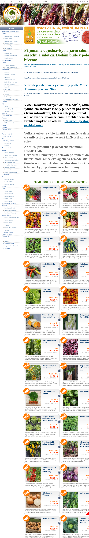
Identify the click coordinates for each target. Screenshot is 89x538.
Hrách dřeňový (8, 53)
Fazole (4, 33)
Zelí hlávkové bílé (9, 79)
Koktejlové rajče (9, 196)
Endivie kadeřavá (9, 162)
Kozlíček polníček (9, 167)
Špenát (4, 186)
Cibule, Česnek (6, 215)
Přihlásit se (22, 2)
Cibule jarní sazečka (10, 227)
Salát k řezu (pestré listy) (11, 160)
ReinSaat (80, 2)
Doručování (40, 2)
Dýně (3, 104)
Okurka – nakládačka (10, 67)
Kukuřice (4, 205)
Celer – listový (8, 181)
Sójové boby (8, 46)
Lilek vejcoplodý (7, 115)
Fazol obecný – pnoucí (11, 41)
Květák (6, 72)
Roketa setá (8, 170)
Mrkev (4, 125)
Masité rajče (8, 198)
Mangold (4, 113)
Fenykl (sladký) (6, 60)
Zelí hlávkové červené (10, 82)
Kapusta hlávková (9, 84)
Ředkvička (7, 143)
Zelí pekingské (8, 97)
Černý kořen (5, 174)
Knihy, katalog (6, 248)
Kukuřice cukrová (9, 208)
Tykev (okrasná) (9, 111)
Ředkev (6, 145)
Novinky (14, 2)
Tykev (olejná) (8, 109)
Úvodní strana (4, 2)
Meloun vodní (8, 120)
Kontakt (72, 2)
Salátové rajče (8, 193)
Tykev (6, 106)
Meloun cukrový (9, 123)
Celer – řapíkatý (9, 184)
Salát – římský (8, 157)
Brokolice (7, 77)
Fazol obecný (8, 38)
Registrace (30, 2)
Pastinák (4, 132)
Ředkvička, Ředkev (8, 140)
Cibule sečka (8, 222)
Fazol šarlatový (8, 43)
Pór (3, 138)
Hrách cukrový (8, 58)
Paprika (4, 127)
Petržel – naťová (7, 134)
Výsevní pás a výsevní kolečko (11, 31)
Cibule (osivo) (8, 220)
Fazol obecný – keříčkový (11, 36)
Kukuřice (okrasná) (10, 213)
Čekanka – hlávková (10, 165)
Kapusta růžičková (9, 74)
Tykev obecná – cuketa (9, 203)
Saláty (4, 150)
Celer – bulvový (9, 179)
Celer (3, 176)
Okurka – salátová (9, 65)
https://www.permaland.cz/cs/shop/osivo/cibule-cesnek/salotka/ (46, 78)
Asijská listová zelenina (11, 99)
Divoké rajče (8, 201)
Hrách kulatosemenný (10, 55)
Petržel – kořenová (7, 136)
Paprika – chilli (6, 129)
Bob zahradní (8, 48)
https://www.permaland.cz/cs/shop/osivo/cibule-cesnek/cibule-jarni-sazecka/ (51, 72)
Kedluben (7, 89)
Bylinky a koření (7, 234)
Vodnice (6, 94)
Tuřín (5, 92)
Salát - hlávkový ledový (11, 155)
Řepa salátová (6, 148)
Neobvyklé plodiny (7, 232)
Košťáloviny (5, 69)
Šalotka (6, 230)
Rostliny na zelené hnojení (10, 246)
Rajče (4, 188)
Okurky (4, 62)
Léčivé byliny (6, 236)
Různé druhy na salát (10, 172)
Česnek (6, 225)
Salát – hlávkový (9, 152)
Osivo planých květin (8, 243)
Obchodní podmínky (51, 2)
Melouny (4, 118)
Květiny (4, 239)
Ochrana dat (64, 2)
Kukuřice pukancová (10, 210)
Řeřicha (4, 101)
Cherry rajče (8, 191)
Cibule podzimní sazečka (11, 217)
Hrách (4, 50)
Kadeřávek (7, 87)
